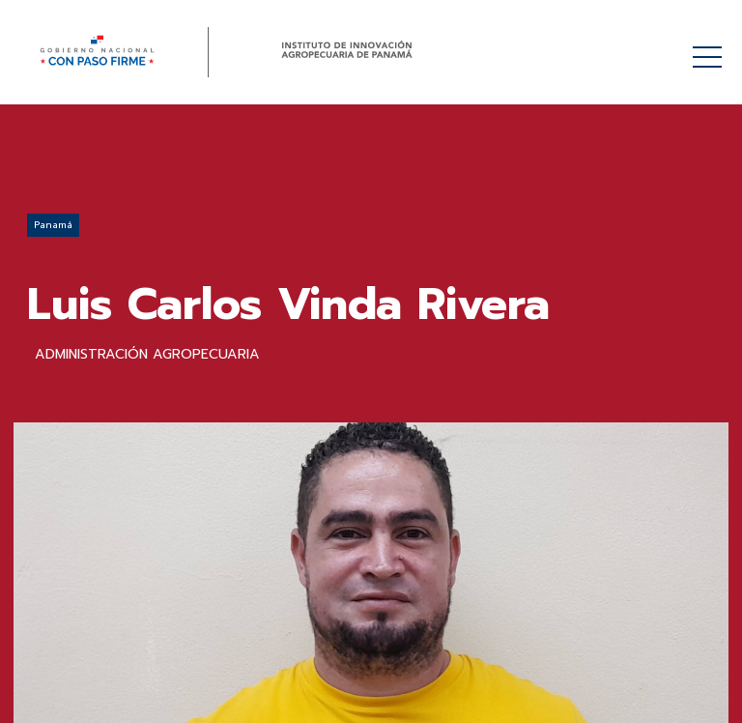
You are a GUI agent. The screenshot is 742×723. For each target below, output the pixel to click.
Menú (710, 47)
